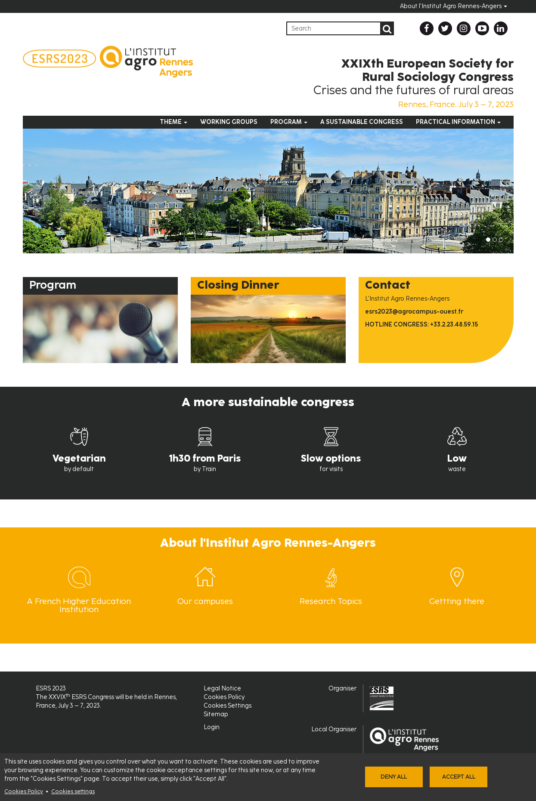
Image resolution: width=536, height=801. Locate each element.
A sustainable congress (361, 122)
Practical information (458, 122)
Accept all (458, 776)
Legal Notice (222, 688)
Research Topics (331, 601)
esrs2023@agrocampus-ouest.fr (414, 311)
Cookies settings (73, 791)
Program (288, 122)
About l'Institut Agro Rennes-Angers (453, 6)
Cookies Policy (23, 791)
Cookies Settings (227, 705)
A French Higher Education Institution (79, 605)
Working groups (228, 122)
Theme (173, 122)
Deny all (394, 776)
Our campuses (205, 601)
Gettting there (456, 601)
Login (212, 727)
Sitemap (216, 714)
